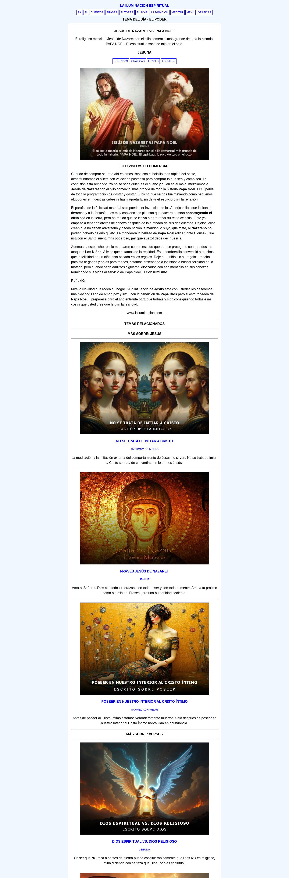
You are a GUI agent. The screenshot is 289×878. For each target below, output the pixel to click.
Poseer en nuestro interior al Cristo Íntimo (144, 701)
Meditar (177, 12)
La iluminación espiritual (144, 5)
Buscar (142, 12)
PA (79, 12)
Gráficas (204, 12)
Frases (112, 12)
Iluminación (159, 12)
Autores (127, 12)
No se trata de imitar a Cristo (144, 441)
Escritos (168, 61)
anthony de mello (145, 449)
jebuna (144, 849)
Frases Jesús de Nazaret (144, 571)
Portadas (121, 61)
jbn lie (144, 579)
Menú (190, 12)
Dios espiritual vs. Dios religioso (144, 841)
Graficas (138, 61)
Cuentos (96, 12)
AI (86, 12)
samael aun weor (144, 709)
